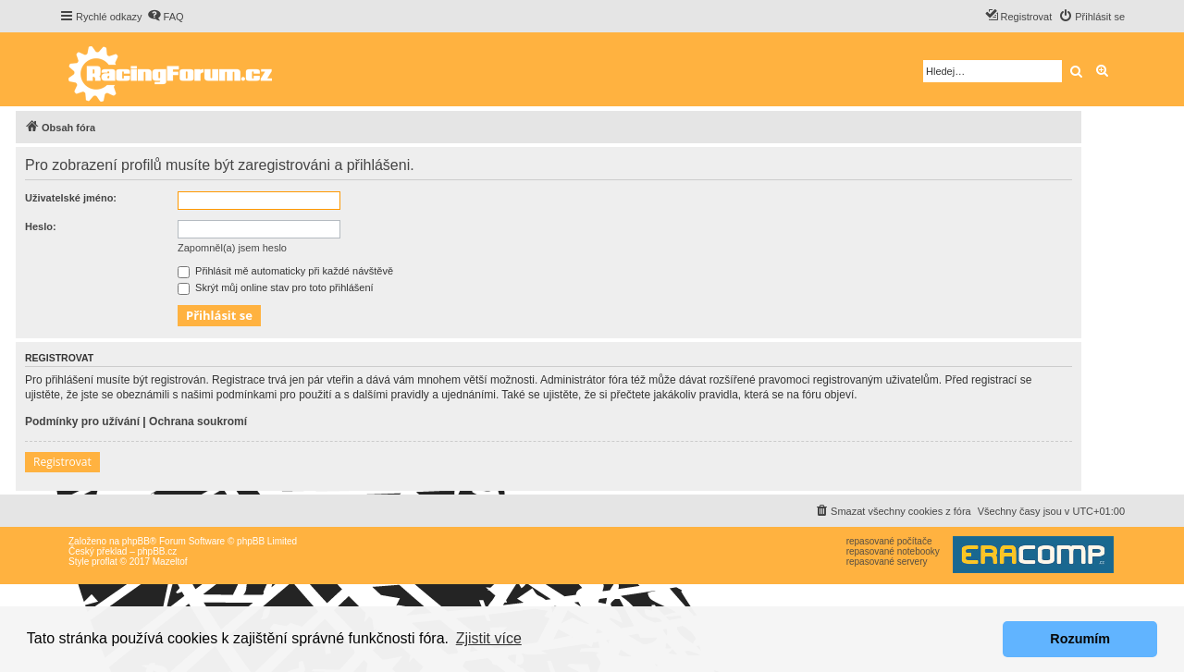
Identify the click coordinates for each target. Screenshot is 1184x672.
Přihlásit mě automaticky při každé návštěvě (285, 270)
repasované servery (887, 561)
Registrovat (62, 462)
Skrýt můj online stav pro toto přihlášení (276, 287)
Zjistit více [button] (489, 638)
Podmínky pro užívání (82, 421)
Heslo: (40, 226)
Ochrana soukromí (198, 421)
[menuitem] (165, 17)
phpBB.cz (157, 551)
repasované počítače (889, 541)
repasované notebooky (893, 551)
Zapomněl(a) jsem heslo (232, 247)
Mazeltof (170, 561)
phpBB (136, 541)
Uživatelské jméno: (71, 197)
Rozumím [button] (1080, 638)
